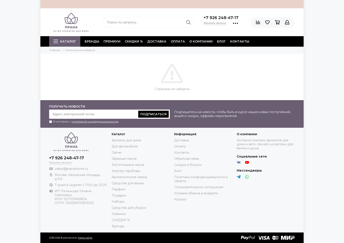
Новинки (119, 214)
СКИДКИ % (134, 41)
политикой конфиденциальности (95, 121)
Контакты (239, 41)
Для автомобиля (125, 146)
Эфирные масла (124, 159)
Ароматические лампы (129, 177)
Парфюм (118, 189)
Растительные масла (128, 165)
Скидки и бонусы (188, 165)
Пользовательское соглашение (199, 187)
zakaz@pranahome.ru (71, 169)
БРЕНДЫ (92, 41)
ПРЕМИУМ (112, 41)
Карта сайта (85, 237)
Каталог (65, 41)
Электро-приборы (126, 171)
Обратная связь (186, 159)
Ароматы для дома (126, 140)
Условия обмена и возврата (196, 193)
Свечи (116, 152)
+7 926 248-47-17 (221, 17)
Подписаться (153, 114)
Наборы (118, 202)
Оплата (178, 41)
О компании (201, 41)
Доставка (156, 41)
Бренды (118, 226)
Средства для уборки (129, 208)
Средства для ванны (128, 183)
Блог (221, 41)
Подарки (119, 195)
